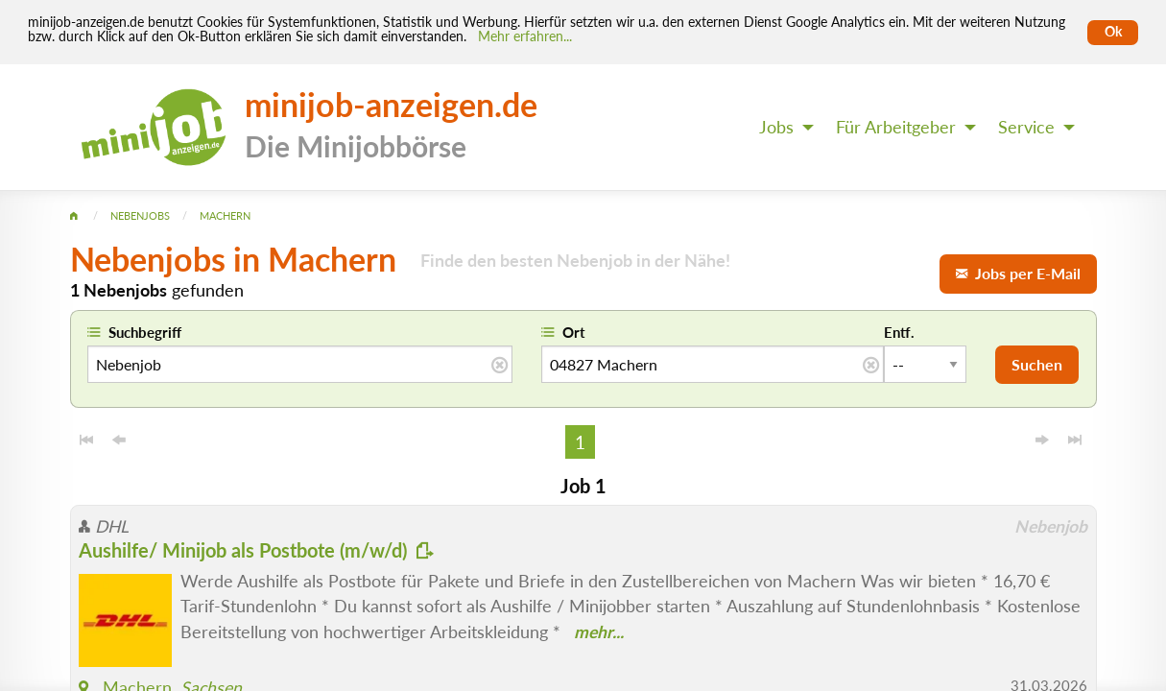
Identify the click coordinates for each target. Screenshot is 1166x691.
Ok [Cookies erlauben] (1113, 31)
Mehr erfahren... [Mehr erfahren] (525, 36)
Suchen (1036, 364)
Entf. (899, 332)
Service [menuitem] (1026, 127)
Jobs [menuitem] (776, 127)
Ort (573, 332)
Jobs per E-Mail (1018, 273)
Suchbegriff (144, 332)
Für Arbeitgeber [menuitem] (896, 127)
